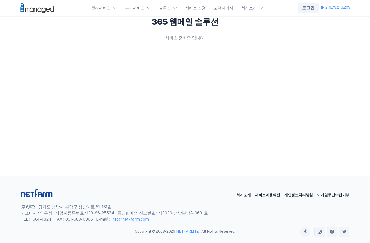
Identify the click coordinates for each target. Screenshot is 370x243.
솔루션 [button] (165, 8)
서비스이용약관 (267, 195)
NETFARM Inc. (188, 231)
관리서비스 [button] (100, 8)
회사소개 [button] (249, 8)
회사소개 (243, 195)
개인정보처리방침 (298, 195)
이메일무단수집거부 (333, 195)
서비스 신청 (195, 8)
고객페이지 (223, 8)
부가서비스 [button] (134, 8)
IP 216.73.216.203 (335, 7)
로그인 (308, 7)
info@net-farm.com (130, 219)
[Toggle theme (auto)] (305, 232)
